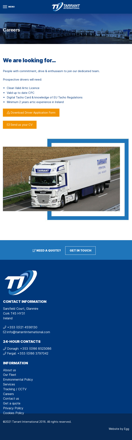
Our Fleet (9, 375)
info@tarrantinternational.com (28, 332)
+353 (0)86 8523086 (35, 348)
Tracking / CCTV (15, 389)
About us (9, 370)
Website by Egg (119, 428)
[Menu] (8, 7)
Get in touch (80, 250)
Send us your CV (20, 129)
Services (9, 384)
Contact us (11, 398)
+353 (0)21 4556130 (22, 327)
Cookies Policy (13, 413)
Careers (8, 394)
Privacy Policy (13, 408)
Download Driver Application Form (31, 117)
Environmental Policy (18, 379)
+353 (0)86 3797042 (32, 353)
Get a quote (11, 403)
